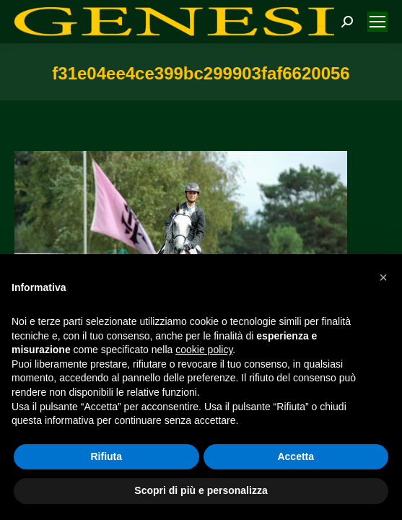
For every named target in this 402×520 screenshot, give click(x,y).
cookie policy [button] (203, 349)
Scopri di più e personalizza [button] (200, 490)
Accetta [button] (295, 456)
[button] (383, 277)
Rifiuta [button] (106, 456)
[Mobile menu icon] (377, 22)
